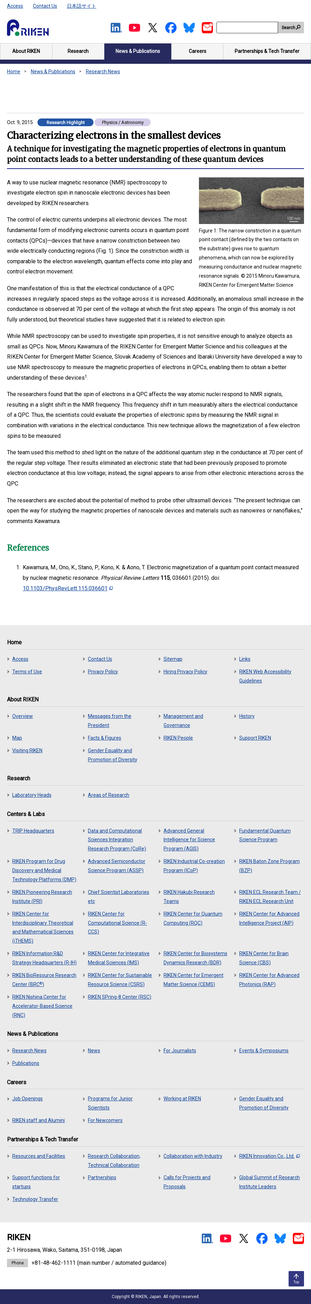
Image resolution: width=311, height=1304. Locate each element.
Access (15, 6)
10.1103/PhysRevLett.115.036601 (68, 588)
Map (17, 738)
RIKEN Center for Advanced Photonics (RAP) (269, 979)
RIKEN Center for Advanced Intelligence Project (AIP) (269, 918)
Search (288, 27)
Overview (22, 716)
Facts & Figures (104, 738)
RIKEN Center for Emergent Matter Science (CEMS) (193, 979)
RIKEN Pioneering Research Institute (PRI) (42, 896)
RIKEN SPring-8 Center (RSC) (119, 997)
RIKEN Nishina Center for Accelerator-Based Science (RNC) (42, 1006)
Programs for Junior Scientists (110, 1103)
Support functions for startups (36, 1182)
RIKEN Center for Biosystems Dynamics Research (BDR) (195, 958)
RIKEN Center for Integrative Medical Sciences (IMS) (119, 958)
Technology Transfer (35, 1199)
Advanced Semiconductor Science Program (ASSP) (116, 865)
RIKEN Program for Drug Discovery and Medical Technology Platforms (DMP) (44, 870)
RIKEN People (178, 738)
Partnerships (102, 1177)
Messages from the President (109, 720)
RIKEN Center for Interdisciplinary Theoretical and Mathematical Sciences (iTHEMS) (43, 927)
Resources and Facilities (38, 1156)
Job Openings (27, 1098)
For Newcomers (105, 1120)
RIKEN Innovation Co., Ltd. (269, 1156)
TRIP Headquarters (33, 831)
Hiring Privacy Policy (185, 671)
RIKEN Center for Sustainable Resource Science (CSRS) (120, 979)
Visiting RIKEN (27, 750)
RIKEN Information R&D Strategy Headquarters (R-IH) (44, 958)
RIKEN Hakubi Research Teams (189, 896)
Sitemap (173, 659)
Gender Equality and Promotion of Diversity (112, 755)
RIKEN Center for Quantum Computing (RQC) (193, 918)
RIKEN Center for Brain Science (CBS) (264, 958)
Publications (25, 1063)
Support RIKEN (255, 738)
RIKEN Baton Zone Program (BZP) (269, 865)
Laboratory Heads (31, 795)
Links (244, 659)
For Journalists (180, 1050)
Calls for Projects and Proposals (187, 1182)
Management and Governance (183, 720)
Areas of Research (108, 795)
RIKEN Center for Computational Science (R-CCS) (117, 923)
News (94, 1050)
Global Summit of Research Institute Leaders (269, 1182)
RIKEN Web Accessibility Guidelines (265, 676)
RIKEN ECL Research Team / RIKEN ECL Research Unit (270, 896)
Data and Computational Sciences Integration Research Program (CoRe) (117, 840)
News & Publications (53, 71)
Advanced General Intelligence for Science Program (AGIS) (189, 840)
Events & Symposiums (264, 1050)
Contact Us (45, 6)
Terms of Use (27, 671)
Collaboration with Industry (193, 1156)
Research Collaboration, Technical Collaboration (114, 1160)
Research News (103, 71)
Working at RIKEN (182, 1098)
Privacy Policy (103, 671)
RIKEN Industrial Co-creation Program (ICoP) (194, 865)
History (247, 716)
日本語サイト (81, 6)
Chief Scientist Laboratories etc (118, 896)
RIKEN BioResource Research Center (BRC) (44, 979)
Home (13, 71)
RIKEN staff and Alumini (38, 1120)
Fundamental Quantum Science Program (265, 835)
